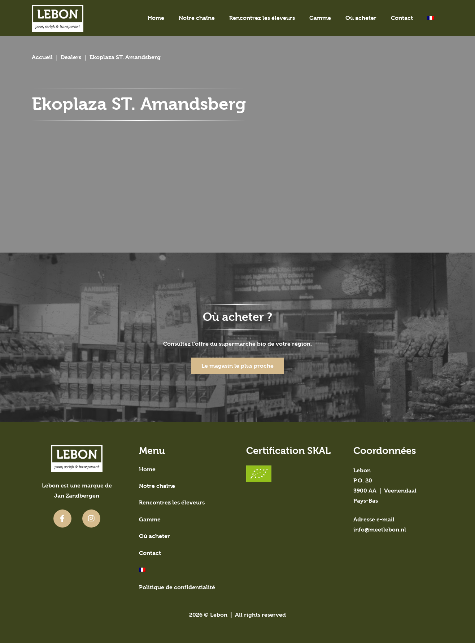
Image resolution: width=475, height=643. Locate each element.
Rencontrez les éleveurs (172, 502)
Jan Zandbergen (76, 495)
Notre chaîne (157, 485)
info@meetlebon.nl (379, 529)
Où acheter (154, 536)
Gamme (150, 519)
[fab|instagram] (91, 518)
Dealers (71, 57)
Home (147, 469)
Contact (150, 553)
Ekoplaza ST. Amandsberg (125, 57)
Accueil (42, 57)
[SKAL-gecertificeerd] (291, 473)
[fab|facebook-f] (62, 518)
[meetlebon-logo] (57, 18)
